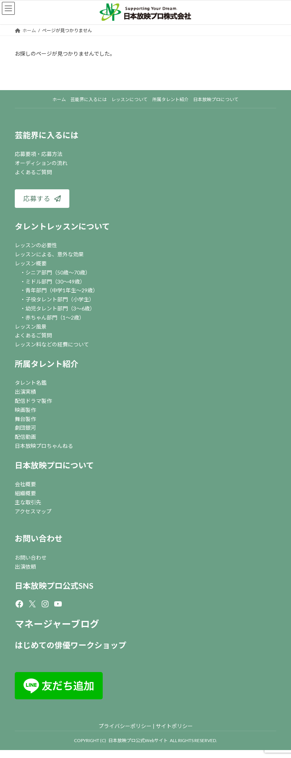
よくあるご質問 (33, 172)
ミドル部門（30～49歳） (55, 281)
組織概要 (25, 493)
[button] (42, 198)
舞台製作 (25, 419)
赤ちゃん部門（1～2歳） (54, 317)
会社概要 (25, 484)
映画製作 (25, 410)
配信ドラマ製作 (33, 401)
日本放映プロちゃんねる (44, 446)
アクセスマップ (33, 511)
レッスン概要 (31, 263)
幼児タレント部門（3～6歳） (60, 308)
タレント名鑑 (31, 382)
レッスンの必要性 (36, 245)
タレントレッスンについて (62, 226)
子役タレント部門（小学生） (59, 299)
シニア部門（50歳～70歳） (58, 272)
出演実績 (25, 391)
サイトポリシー (174, 726)
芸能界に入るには (46, 135)
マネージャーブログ (57, 623)
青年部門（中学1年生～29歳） (61, 290)
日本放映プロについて (54, 465)
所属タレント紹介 (46, 363)
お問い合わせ (39, 538)
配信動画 (25, 437)
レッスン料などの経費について (52, 344)
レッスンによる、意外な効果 (49, 254)
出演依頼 (25, 566)
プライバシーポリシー (125, 726)
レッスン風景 (31, 326)
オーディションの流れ (41, 163)
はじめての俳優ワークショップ (70, 645)
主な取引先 (28, 502)
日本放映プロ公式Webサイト (138, 740)
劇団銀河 (25, 427)
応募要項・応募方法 (39, 154)
